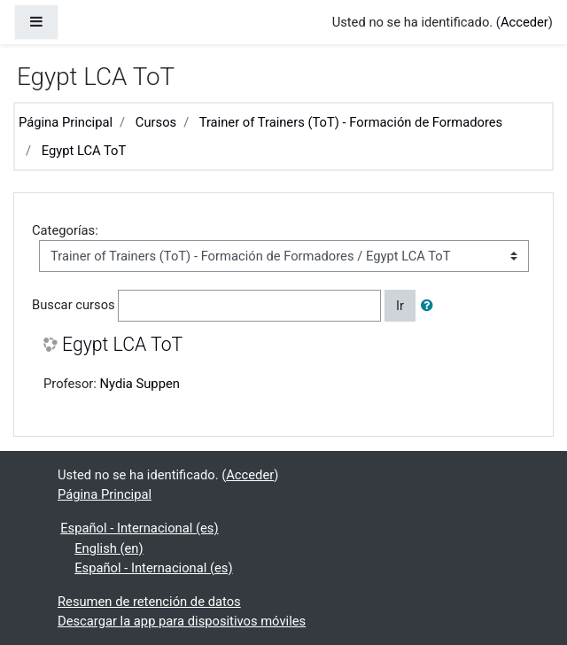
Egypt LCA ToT (84, 151)
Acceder (524, 22)
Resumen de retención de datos (149, 602)
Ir (400, 306)
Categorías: (65, 230)
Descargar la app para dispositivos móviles (182, 621)
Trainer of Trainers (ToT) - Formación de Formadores (351, 122)
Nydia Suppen (140, 384)
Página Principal (66, 122)
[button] (430, 305)
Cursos (156, 122)
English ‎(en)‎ (108, 548)
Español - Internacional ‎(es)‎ (139, 528)
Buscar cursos (73, 305)
